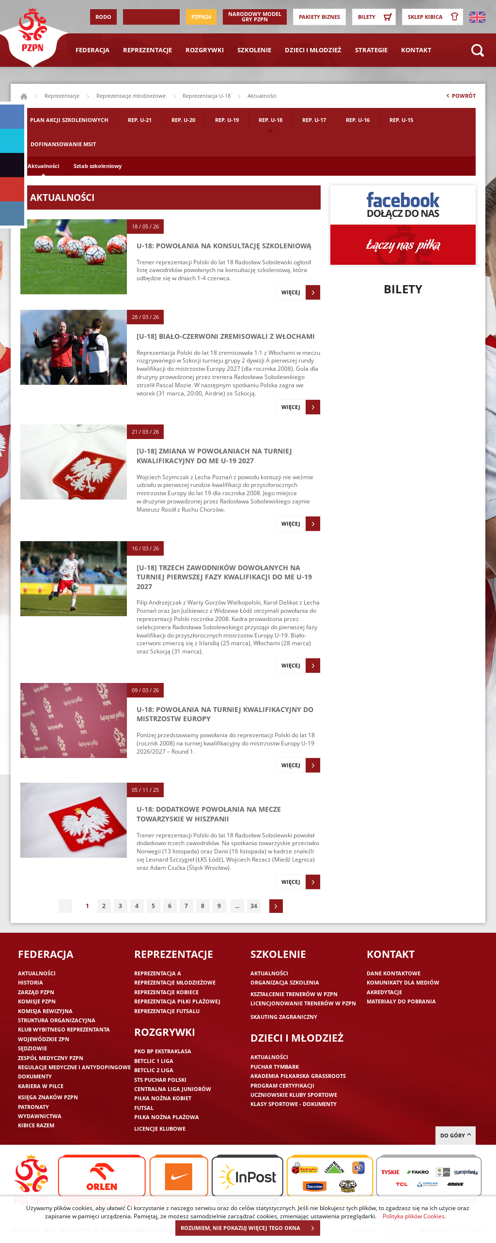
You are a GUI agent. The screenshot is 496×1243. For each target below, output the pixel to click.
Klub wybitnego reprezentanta (64, 1029)
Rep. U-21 (140, 119)
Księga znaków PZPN (48, 1097)
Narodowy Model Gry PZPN (254, 16)
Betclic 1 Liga (153, 1060)
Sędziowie (32, 1048)
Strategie (371, 49)
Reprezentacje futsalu (167, 1011)
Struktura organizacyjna (56, 1020)
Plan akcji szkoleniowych (69, 119)
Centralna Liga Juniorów (172, 1088)
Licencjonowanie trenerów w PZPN (303, 1003)
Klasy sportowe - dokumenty (293, 1103)
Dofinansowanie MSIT (63, 144)
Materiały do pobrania (401, 1001)
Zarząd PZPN (36, 992)
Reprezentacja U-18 (207, 95)
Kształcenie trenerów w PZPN (294, 994)
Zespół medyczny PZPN (50, 1057)
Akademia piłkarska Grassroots (298, 1075)
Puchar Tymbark (274, 1066)
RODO (103, 16)
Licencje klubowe (160, 1128)
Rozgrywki (205, 49)
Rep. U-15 (401, 119)
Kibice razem (36, 1125)
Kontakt (416, 49)
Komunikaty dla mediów (403, 982)
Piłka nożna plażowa (166, 1117)
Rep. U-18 (270, 119)
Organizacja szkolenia (284, 982)
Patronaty (33, 1106)
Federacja (92, 49)
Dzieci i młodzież (313, 49)
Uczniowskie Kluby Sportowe (293, 1094)
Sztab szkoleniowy (98, 165)
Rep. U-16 (358, 119)
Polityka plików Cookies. (414, 1216)
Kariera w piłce (40, 1086)
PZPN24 (201, 16)
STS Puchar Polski (160, 1079)
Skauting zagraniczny (283, 1016)
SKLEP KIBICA (435, 17)
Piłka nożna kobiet (162, 1098)
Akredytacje (384, 992)
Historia (30, 982)
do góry (455, 1135)
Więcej (300, 292)
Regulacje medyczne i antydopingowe (74, 1067)
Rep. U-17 (314, 119)
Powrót (460, 98)
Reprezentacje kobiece (166, 992)
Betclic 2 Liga (153, 1070)
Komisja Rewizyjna (45, 1011)
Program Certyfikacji (282, 1085)
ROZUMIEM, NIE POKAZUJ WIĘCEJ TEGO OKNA (250, 1228)
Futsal (144, 1107)
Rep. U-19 (227, 119)
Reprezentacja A (157, 973)
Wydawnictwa (40, 1116)
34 (253, 906)
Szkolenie (254, 49)
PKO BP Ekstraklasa (162, 1051)
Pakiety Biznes (319, 16)
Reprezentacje (147, 49)
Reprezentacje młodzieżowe (131, 95)
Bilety (376, 17)
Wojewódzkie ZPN (43, 1039)
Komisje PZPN (37, 1001)
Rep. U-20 (183, 119)
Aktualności (43, 165)
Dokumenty (35, 1076)
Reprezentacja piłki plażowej (177, 1001)
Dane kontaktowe (393, 973)
